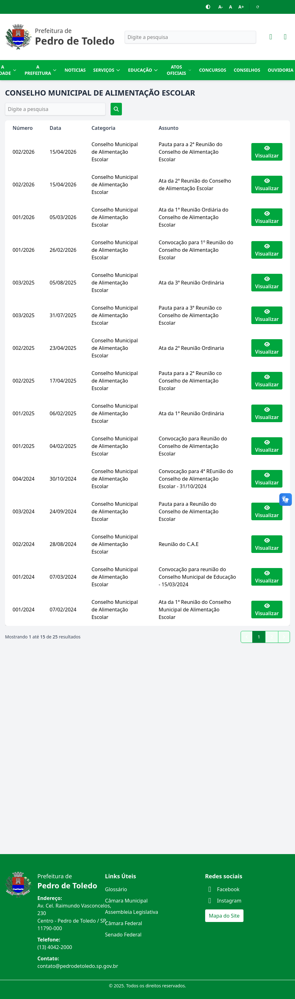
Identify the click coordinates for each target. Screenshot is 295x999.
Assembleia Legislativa (131, 911)
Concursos (212, 70)
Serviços (107, 70)
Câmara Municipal (126, 900)
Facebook (222, 889)
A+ (241, 7)
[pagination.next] (284, 637)
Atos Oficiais (179, 70)
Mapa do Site (224, 915)
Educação (143, 70)
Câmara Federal (123, 923)
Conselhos (247, 70)
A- (220, 7)
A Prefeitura (41, 70)
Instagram (223, 900)
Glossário (116, 889)
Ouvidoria (280, 70)
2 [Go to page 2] (271, 637)
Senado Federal (123, 934)
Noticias (74, 70)
